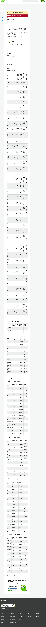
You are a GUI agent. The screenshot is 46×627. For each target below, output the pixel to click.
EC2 (9, 21)
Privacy (2, 616)
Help (2, 622)
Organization (33, 2)
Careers (37, 615)
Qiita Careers (38, 2)
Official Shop (29, 616)
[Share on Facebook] (2, 18)
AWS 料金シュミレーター (11, 38)
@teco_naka (9, 17)
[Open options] (2, 23)
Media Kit (2, 619)
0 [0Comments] (15, 575)
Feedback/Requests (4, 621)
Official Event (22, 2)
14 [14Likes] (9, 575)
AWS (7, 21)
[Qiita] (3, 1)
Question (10, 2)
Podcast (20, 621)
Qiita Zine (28, 615)
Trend (3, 2)
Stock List (6, 2)
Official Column (27, 2)
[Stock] (2, 11)
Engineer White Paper (13, 622)
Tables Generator (10, 42)
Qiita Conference (16, 2)
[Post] (2, 15)
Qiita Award (11, 621)
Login (39, 1)
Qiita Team (28, 613)
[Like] (2, 7)
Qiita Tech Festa (12, 619)
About (2, 613)
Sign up (9, 590)
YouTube (20, 619)
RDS (11, 21)
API (10, 624)
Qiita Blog (37, 616)
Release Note (12, 613)
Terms (2, 615)
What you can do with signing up (12, 588)
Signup (43, 1)
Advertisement (3, 624)
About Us (37, 613)
